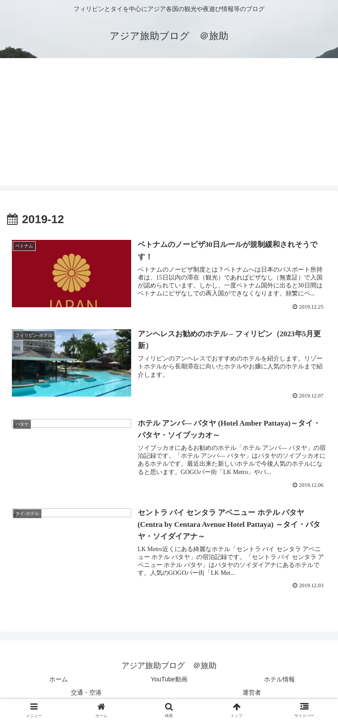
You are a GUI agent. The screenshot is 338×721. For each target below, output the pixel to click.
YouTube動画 (169, 679)
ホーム (58, 679)
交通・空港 (86, 692)
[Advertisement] (169, 124)
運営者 (251, 692)
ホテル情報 (279, 679)
